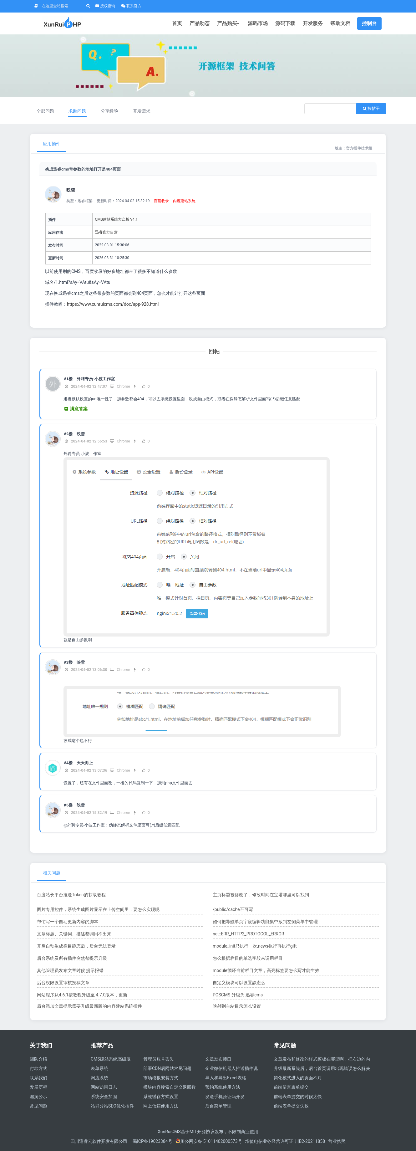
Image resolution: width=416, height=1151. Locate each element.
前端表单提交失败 (291, 1105)
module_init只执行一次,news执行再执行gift (255, 946)
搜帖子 (371, 108)
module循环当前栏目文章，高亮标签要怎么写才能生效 (266, 970)
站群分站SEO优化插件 (112, 1105)
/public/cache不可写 (233, 909)
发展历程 (38, 1087)
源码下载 (285, 23)
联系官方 (131, 6)
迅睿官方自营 (106, 232)
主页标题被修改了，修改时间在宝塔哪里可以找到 (261, 894)
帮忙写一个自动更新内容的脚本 (67, 921)
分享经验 (109, 111)
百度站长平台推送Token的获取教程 (71, 894)
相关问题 (51, 872)
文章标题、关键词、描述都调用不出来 (74, 933)
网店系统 (99, 1077)
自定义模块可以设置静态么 (239, 982)
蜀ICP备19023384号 (152, 1141)
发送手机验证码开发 (225, 1096)
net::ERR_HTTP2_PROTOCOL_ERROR (248, 933)
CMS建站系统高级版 (111, 1058)
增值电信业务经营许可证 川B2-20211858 (285, 1141)
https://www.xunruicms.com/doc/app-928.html (113, 304)
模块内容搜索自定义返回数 (169, 1087)
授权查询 (105, 6)
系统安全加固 (104, 1096)
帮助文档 (340, 23)
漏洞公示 (38, 1096)
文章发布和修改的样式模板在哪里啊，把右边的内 (322, 1058)
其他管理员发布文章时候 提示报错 (70, 970)
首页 (177, 23)
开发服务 (313, 23)
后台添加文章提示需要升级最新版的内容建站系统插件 (89, 1006)
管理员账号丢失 (158, 1058)
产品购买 (228, 23)
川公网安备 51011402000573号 (208, 1141)
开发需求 (141, 111)
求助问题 (77, 111)
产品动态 (200, 23)
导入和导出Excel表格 (225, 1077)
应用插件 (51, 143)
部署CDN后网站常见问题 (167, 1068)
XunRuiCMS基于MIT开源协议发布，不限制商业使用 (208, 1131)
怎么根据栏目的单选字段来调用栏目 (248, 958)
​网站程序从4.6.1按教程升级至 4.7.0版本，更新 (82, 994)
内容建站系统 (184, 201)
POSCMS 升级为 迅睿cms (238, 994)
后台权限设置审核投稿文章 (63, 982)
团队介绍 (38, 1058)
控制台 (369, 23)
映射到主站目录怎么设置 (237, 1006)
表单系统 (99, 1068)
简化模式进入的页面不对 (298, 1077)
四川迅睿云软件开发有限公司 (99, 1141)
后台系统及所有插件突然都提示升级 (72, 958)
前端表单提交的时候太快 (298, 1096)
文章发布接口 (218, 1058)
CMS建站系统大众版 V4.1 (116, 219)
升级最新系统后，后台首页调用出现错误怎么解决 (322, 1068)
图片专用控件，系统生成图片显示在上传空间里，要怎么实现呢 (98, 909)
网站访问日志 (104, 1087)
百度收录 (161, 201)
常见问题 (38, 1105)
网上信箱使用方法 (160, 1105)
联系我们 (38, 1077)
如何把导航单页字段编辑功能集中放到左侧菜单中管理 (265, 921)
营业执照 (337, 1141)
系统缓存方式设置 (160, 1096)
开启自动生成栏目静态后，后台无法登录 (76, 946)
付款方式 (38, 1068)
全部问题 (45, 111)
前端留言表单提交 (291, 1087)
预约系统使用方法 (222, 1087)
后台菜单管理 (218, 1105)
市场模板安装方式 (160, 1077)
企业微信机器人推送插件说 (231, 1068)
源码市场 (258, 23)
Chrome (120, 386)
